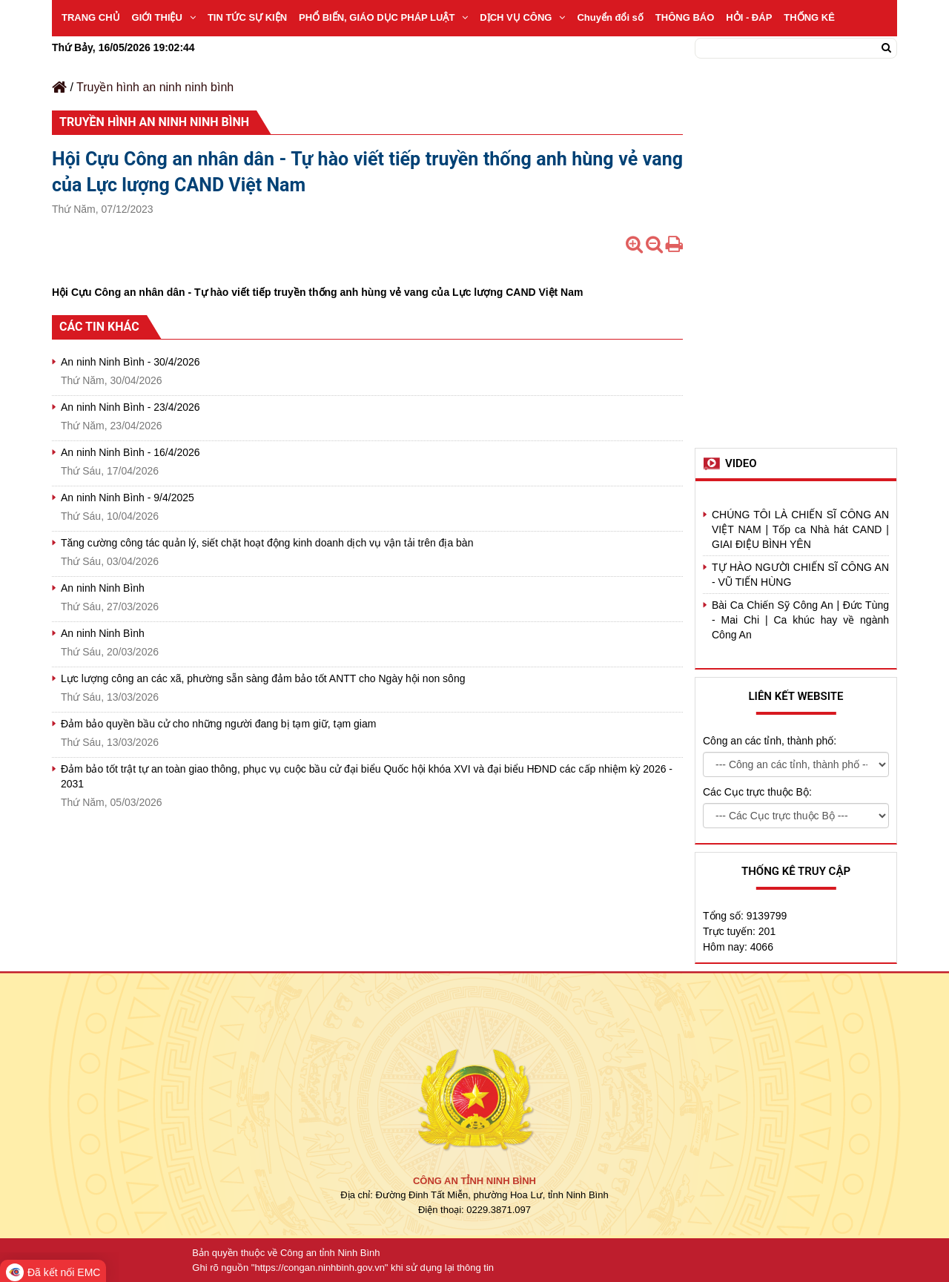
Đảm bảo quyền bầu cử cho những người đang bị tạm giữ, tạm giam (218, 724)
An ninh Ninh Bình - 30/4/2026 (130, 362)
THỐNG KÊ (809, 17)
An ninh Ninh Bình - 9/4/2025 (127, 497)
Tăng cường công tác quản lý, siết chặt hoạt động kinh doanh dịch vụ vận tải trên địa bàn (267, 543)
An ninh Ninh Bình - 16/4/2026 (130, 452)
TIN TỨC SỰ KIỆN (247, 17)
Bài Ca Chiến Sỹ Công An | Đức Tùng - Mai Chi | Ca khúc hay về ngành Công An (800, 620)
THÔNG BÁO (684, 17)
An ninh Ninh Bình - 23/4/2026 (130, 407)
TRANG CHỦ (91, 17)
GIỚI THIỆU (164, 17)
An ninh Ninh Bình (103, 588)
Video (741, 463)
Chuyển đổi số (610, 17)
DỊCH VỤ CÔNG (522, 17)
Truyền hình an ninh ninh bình (155, 87)
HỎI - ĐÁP (749, 17)
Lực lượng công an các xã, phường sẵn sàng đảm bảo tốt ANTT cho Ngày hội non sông (263, 678)
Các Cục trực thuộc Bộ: (757, 792)
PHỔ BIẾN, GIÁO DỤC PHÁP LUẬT (383, 17)
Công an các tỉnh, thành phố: (769, 741)
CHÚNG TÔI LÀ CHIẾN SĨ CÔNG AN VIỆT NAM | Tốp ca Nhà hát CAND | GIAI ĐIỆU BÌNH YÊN (800, 529)
